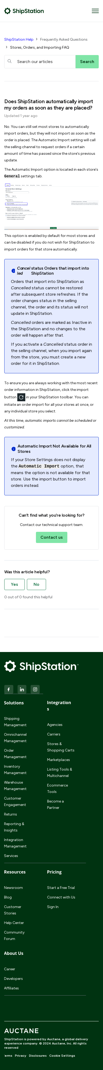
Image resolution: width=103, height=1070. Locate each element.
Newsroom (13, 887)
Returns (10, 814)
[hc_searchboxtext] (40, 61)
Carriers (53, 734)
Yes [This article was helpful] (14, 584)
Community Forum (14, 935)
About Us (13, 953)
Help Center (14, 923)
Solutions (14, 703)
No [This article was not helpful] (36, 584)
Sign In (53, 907)
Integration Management (15, 843)
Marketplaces (58, 760)
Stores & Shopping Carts (61, 747)
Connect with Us (61, 897)
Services (11, 856)
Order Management (15, 753)
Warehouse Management (15, 785)
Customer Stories (12, 910)
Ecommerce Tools (57, 788)
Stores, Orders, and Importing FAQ (39, 47)
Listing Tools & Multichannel (59, 772)
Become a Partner (55, 804)
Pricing (54, 872)
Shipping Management (15, 721)
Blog (8, 897)
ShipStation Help (19, 39)
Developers (13, 978)
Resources (15, 872)
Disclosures (38, 1056)
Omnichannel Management (15, 737)
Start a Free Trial (61, 887)
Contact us (51, 537)
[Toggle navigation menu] (95, 10)
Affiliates (11, 988)
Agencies (55, 724)
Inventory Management (15, 769)
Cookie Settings (62, 1056)
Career (9, 969)
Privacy (20, 1056)
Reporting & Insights (14, 827)
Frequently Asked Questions (64, 39)
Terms (7, 1056)
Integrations (59, 706)
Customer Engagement (15, 801)
